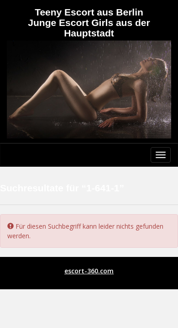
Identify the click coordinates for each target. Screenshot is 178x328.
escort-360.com (89, 270)
